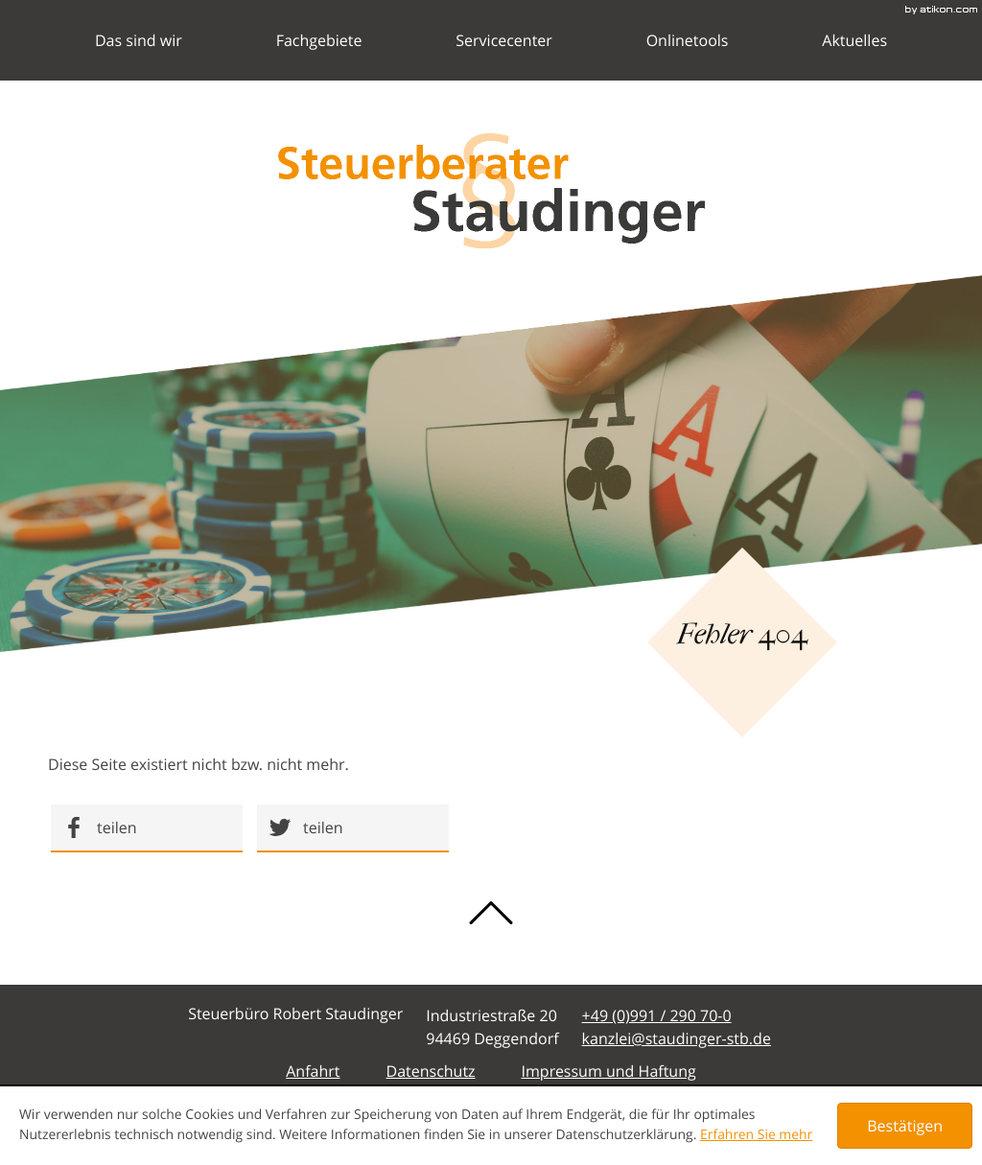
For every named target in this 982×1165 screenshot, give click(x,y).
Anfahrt (312, 1071)
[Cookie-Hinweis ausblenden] (904, 1126)
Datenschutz (430, 1071)
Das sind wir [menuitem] (138, 55)
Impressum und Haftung (609, 1071)
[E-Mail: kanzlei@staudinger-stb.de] (676, 1038)
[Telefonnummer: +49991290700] (657, 1015)
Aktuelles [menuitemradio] (854, 55)
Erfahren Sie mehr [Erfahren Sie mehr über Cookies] (756, 1135)
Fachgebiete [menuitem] (319, 55)
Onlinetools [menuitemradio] (687, 55)
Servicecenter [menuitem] (504, 55)
